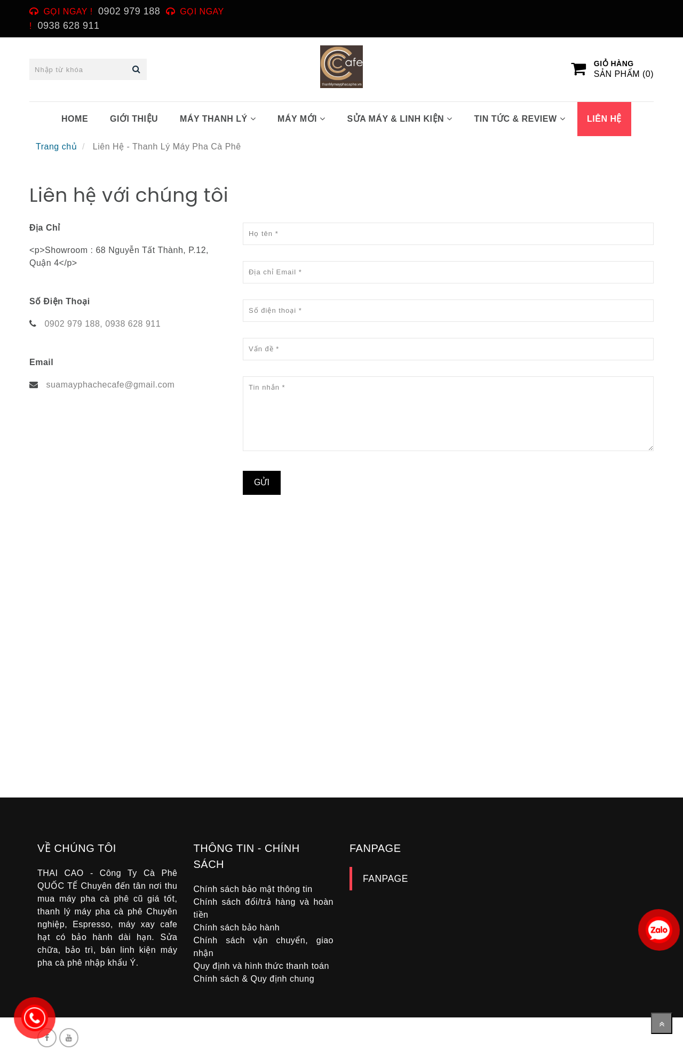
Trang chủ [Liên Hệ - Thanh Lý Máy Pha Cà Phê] (56, 146)
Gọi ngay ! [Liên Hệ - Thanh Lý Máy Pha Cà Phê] (68, 11)
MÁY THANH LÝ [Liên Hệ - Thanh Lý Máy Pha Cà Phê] (218, 118)
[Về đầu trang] (661, 1023)
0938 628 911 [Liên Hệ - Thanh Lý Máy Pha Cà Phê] (133, 323)
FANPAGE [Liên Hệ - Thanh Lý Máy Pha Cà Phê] (385, 878)
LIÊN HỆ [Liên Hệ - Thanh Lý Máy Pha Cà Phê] (604, 118)
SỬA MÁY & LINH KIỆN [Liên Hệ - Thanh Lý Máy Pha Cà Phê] (399, 118)
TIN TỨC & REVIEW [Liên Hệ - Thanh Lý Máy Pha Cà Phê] (519, 118)
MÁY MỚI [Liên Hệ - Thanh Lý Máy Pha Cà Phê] (301, 118)
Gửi (261, 482)
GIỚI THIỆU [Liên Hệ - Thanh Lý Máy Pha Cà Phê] (134, 118)
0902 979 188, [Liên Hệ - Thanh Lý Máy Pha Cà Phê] (73, 323)
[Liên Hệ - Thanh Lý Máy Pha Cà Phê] (189, 658)
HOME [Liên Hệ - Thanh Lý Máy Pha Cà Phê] (74, 118)
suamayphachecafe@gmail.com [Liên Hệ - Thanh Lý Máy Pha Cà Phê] (110, 384)
